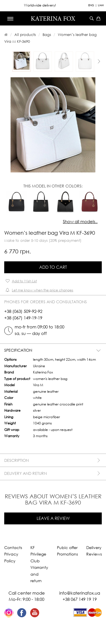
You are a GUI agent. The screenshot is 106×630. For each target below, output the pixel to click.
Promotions (67, 554)
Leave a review (53, 518)
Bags (47, 34)
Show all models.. (80, 221)
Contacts (13, 547)
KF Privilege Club (38, 554)
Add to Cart (53, 267)
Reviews (94, 554)
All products (25, 34)
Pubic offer (67, 547)
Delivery (93, 547)
